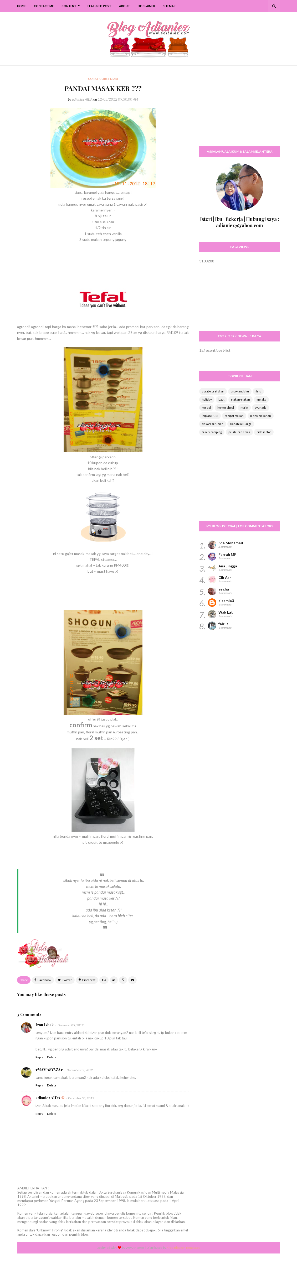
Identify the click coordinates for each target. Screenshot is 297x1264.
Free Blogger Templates (183, 1248)
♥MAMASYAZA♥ (49, 1069)
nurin (244, 407)
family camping (212, 432)
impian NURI (210, 415)
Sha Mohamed (230, 543)
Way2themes (135, 1248)
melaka (261, 399)
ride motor (264, 432)
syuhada (261, 407)
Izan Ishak (44, 1024)
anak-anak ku (240, 391)
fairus (223, 623)
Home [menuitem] (21, 6)
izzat (221, 399)
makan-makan (240, 399)
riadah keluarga (241, 424)
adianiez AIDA (82, 99)
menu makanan (260, 415)
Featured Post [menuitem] (99, 6)
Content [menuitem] (69, 6)
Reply (39, 1057)
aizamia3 (226, 600)
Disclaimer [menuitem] (146, 6)
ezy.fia (223, 589)
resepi (206, 407)
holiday (207, 399)
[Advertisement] (239, 109)
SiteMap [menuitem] (169, 6)
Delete (52, 1057)
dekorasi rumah (212, 424)
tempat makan (234, 415)
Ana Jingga (227, 566)
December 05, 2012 (71, 1025)
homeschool (225, 407)
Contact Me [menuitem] (44, 6)
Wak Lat (225, 612)
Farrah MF (227, 554)
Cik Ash (225, 577)
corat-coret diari (213, 391)
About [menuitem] (124, 6)
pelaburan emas (239, 432)
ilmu (258, 391)
